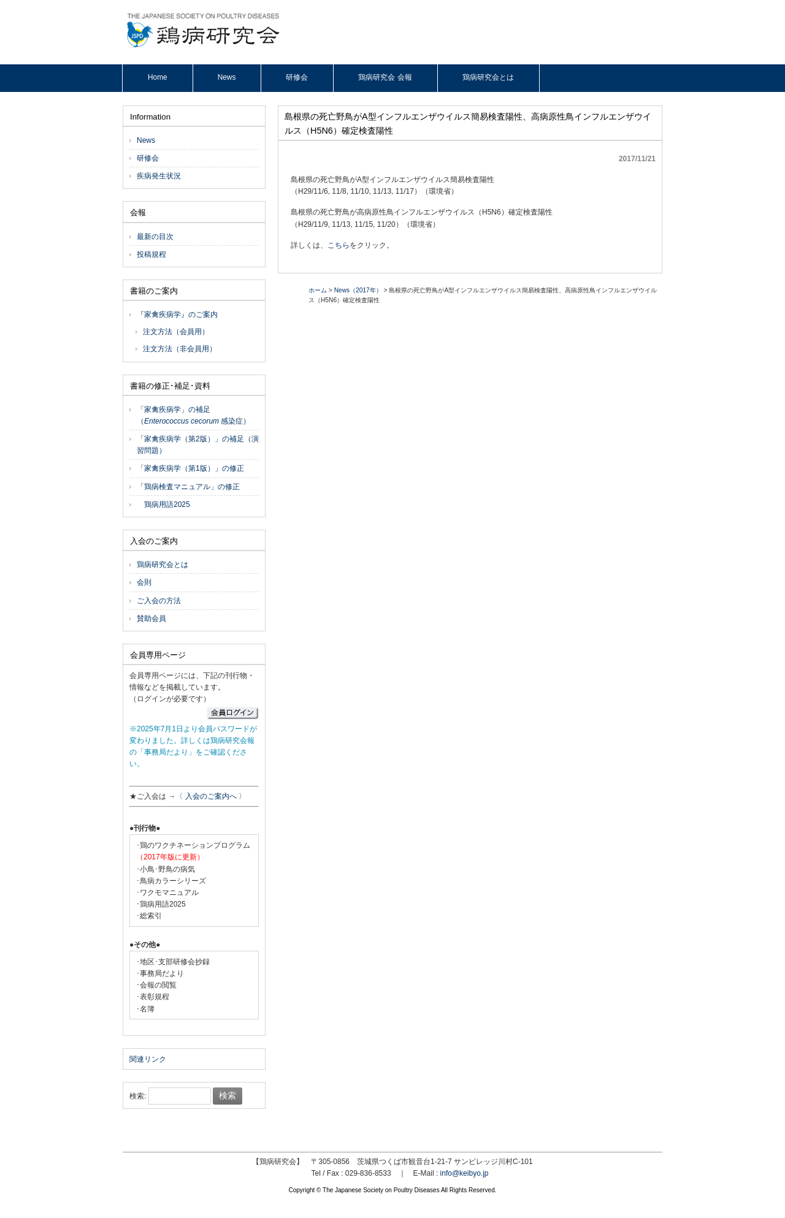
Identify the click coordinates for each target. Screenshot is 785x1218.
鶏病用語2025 (163, 504)
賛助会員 (151, 618)
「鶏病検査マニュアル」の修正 (188, 486)
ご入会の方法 (159, 600)
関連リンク (147, 1059)
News (146, 140)
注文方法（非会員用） (179, 348)
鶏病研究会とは (162, 564)
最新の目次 (155, 236)
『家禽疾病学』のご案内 (177, 314)
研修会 (148, 158)
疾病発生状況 (159, 176)
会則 (144, 582)
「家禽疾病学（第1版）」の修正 (190, 468)
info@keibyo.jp (464, 1173)
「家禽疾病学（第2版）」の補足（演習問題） (198, 445)
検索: (137, 1096)
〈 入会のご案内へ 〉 (210, 796)
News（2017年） (358, 290)
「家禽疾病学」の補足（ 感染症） (193, 415)
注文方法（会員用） (176, 331)
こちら (338, 245)
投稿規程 (151, 254)
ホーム (317, 290)
